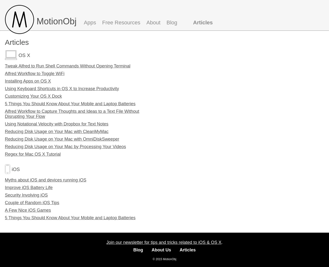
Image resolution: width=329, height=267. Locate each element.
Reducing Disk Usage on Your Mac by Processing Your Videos (65, 146)
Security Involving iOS (26, 195)
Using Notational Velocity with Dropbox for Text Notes (56, 124)
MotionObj (57, 21)
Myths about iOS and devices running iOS (45, 180)
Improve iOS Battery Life (29, 187)
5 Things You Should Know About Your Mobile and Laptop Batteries (70, 103)
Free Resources (121, 22)
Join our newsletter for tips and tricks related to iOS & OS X (163, 242)
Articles (203, 22)
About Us (161, 250)
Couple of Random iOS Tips (32, 202)
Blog (171, 22)
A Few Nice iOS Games (28, 210)
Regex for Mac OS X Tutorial (33, 154)
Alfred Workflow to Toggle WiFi (34, 73)
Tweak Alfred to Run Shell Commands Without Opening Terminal (67, 66)
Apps (90, 22)
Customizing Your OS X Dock (33, 96)
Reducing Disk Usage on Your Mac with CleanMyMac (56, 131)
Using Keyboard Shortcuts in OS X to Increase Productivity (62, 88)
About (153, 22)
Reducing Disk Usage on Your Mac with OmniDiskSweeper (62, 139)
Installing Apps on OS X (28, 81)
